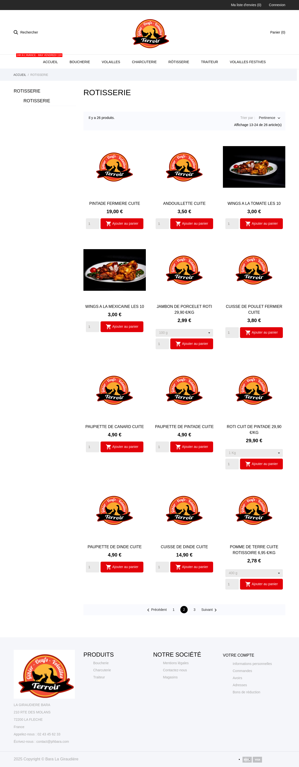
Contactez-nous (175, 686)
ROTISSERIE (27, 107)
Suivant (210, 626)
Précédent (156, 626)
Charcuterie (144, 78)
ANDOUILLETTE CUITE (184, 220)
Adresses (240, 701)
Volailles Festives (248, 78)
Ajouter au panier (122, 240)
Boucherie (79, 78)
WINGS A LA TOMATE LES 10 (254, 220)
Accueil (50, 75)
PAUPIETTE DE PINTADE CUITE (184, 443)
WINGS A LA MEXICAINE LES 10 (114, 323)
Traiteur (209, 78)
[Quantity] (92, 240)
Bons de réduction (246, 708)
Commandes (242, 687)
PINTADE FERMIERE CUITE (114, 220)
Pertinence (267, 134)
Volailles (111, 78)
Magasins (170, 694)
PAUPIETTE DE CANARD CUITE (114, 443)
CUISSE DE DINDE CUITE (184, 563)
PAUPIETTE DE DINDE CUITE (115, 563)
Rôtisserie (178, 78)
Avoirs (237, 694)
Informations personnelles (252, 680)
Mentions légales (176, 679)
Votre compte (238, 672)
